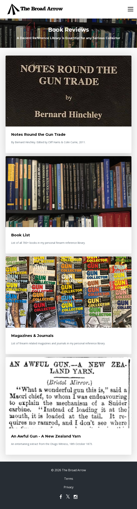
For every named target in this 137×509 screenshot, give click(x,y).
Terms (68, 479)
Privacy (68, 487)
